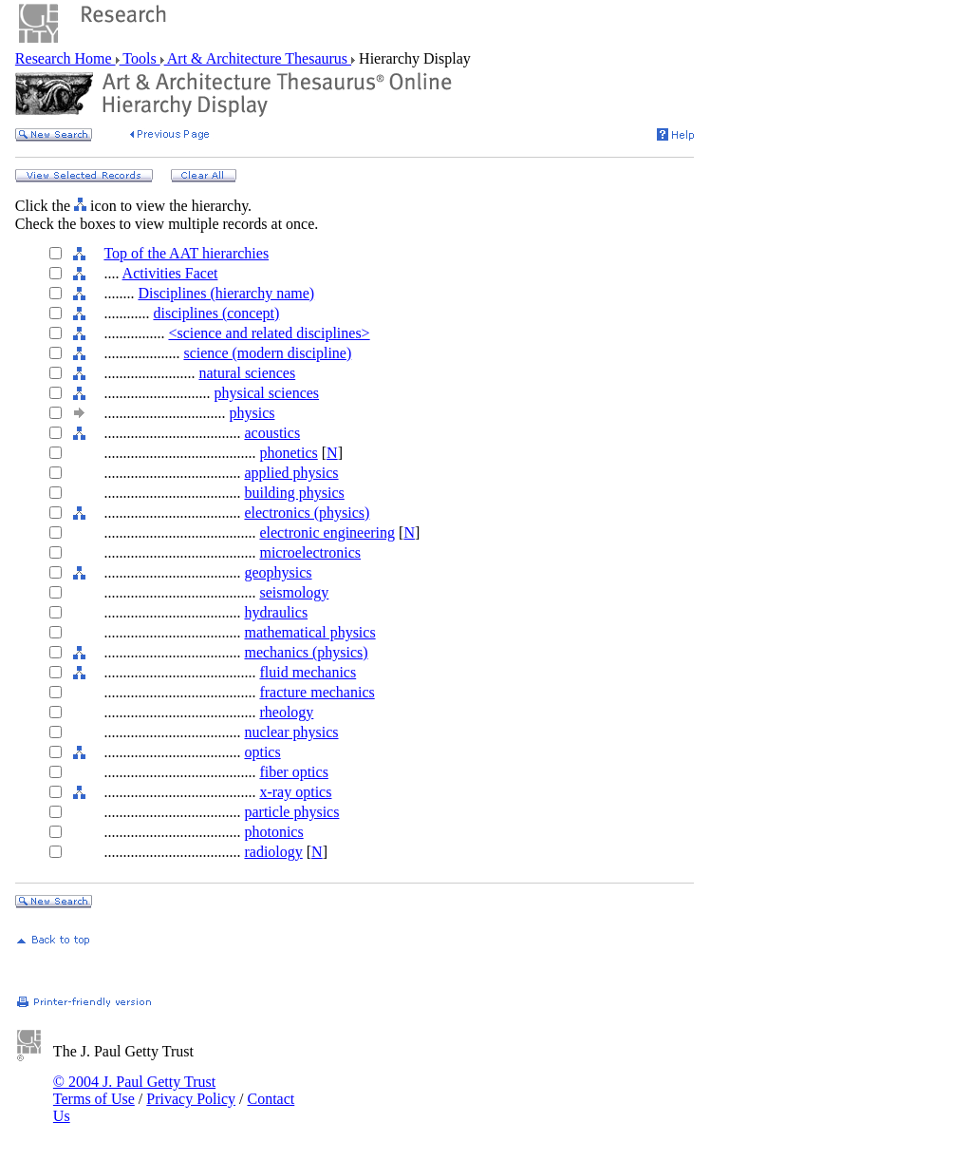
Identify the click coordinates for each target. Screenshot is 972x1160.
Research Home (65, 58)
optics (262, 752)
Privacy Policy (190, 1099)
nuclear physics (291, 732)
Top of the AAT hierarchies (186, 253)
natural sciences (246, 373)
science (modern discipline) (267, 353)
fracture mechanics (316, 692)
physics (251, 413)
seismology (293, 592)
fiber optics (293, 772)
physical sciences (266, 393)
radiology (273, 852)
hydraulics (276, 612)
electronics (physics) (306, 512)
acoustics (272, 433)
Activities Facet (170, 273)
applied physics (291, 473)
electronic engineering (327, 532)
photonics (273, 832)
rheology (286, 712)
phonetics (288, 453)
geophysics (277, 572)
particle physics (291, 812)
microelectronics (310, 552)
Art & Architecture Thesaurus (257, 58)
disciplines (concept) (216, 313)
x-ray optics (295, 792)
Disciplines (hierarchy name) (226, 293)
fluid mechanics (307, 672)
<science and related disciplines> (268, 333)
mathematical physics (309, 632)
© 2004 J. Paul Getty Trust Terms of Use (134, 1090)
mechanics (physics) (305, 652)
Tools (140, 58)
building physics (294, 493)
